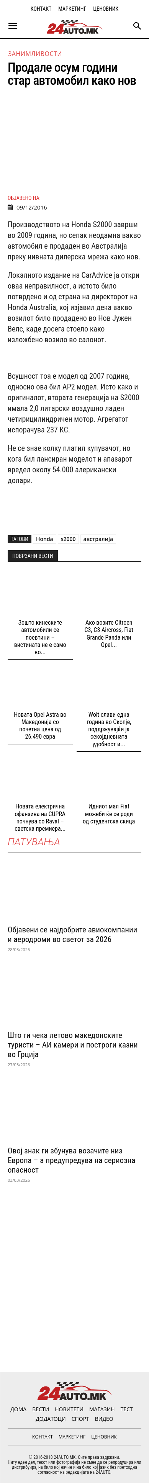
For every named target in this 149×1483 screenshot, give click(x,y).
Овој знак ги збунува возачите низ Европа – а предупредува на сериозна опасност (71, 1160)
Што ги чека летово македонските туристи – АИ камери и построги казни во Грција (73, 1045)
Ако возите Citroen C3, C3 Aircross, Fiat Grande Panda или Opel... (109, 633)
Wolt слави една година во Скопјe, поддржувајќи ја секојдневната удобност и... (109, 729)
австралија (98, 539)
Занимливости (35, 54)
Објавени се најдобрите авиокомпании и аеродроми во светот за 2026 (72, 934)
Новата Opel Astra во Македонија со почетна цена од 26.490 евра (40, 726)
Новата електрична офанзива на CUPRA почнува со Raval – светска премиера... (40, 817)
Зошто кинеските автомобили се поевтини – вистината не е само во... (40, 637)
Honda (44, 539)
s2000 (68, 539)
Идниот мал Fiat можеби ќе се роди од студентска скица (109, 814)
